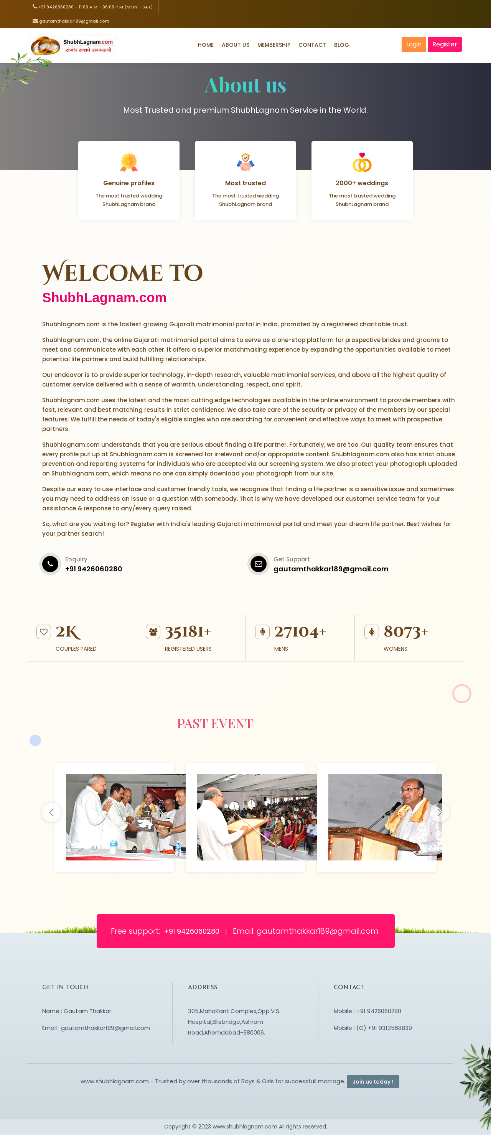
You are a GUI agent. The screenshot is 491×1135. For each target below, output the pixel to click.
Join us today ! (373, 1082)
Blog (341, 45)
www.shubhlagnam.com (245, 1127)
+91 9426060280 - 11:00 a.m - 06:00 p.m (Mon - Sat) (93, 7)
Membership (273, 45)
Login (414, 44)
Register (445, 44)
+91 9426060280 (192, 931)
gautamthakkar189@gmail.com (71, 21)
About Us (235, 45)
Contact (312, 45)
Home (206, 45)
